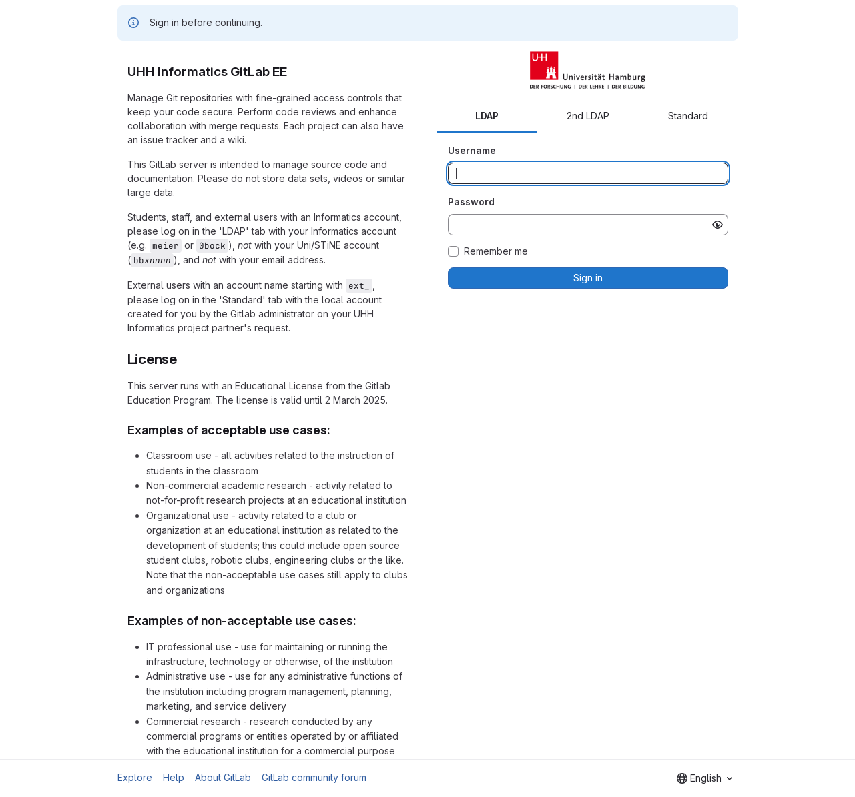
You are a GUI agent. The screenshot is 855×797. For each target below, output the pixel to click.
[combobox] (704, 778)
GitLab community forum (314, 777)
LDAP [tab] (487, 115)
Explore (134, 777)
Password (471, 201)
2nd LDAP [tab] (588, 115)
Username (472, 150)
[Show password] (717, 224)
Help (173, 777)
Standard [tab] (688, 115)
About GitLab (223, 777)
